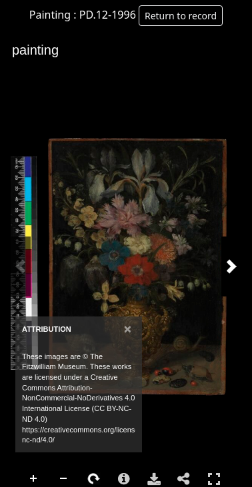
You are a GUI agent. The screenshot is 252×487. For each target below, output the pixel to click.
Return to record (181, 15)
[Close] (128, 329)
